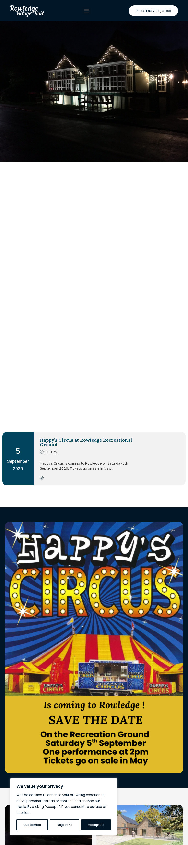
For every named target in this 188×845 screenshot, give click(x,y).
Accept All (96, 824)
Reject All (64, 824)
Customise (32, 824)
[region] (64, 806)
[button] (86, 11)
